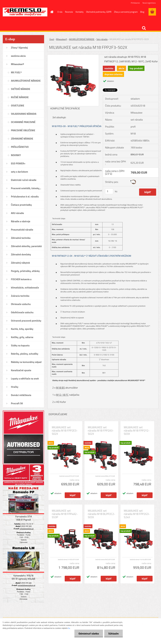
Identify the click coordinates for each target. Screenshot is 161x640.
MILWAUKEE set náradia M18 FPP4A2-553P (65, 514)
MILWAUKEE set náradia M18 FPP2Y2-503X (137, 430)
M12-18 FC (62, 395)
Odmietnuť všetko (88, 633)
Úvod (51, 39)
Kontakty (79, 11)
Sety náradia (101, 39)
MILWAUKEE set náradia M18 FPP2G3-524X (137, 514)
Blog (142, 11)
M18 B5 (60, 388)
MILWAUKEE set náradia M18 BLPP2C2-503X (101, 514)
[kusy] (109, 191)
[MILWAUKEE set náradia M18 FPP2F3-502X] (73, 56)
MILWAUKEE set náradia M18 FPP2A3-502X (101, 430)
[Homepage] (51, 12)
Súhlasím (113, 633)
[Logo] (25, 12)
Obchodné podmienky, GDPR (98, 11)
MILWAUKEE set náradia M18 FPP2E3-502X (65, 430)
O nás (59, 11)
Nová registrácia (149, 2)
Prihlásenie (135, 2)
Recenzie (69, 11)
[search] (144, 28)
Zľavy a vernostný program (126, 11)
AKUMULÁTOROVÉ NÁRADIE (81, 39)
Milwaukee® (61, 39)
